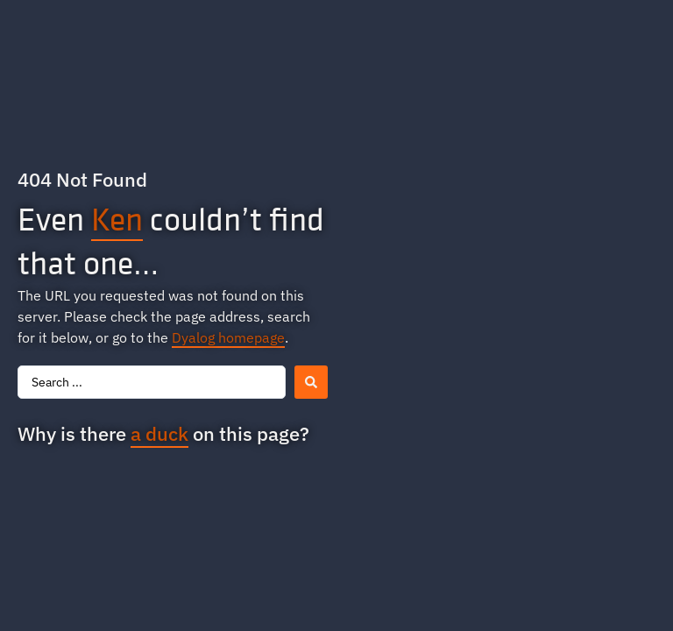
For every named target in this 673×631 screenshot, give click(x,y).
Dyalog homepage (228, 337)
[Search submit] (311, 382)
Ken (117, 218)
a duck (159, 433)
